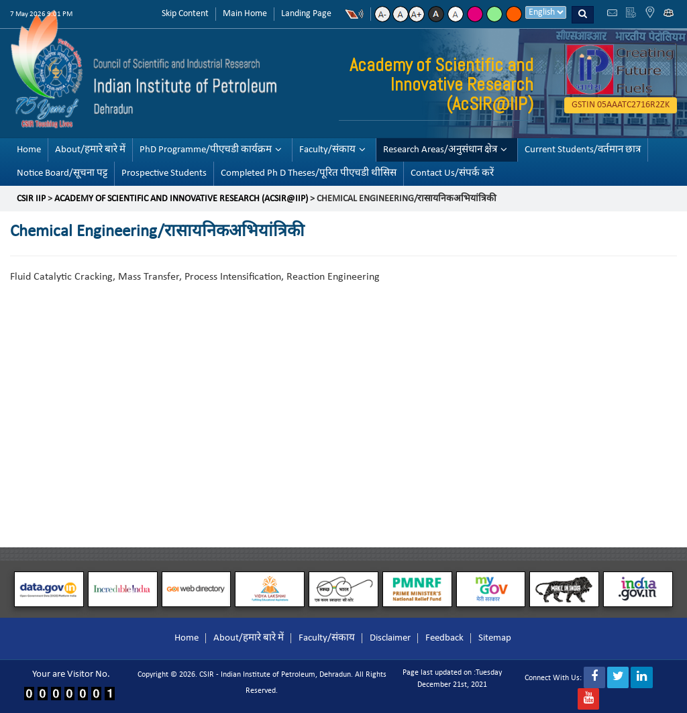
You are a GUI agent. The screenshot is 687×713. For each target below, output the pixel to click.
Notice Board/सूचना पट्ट (62, 173)
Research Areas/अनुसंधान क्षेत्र (440, 150)
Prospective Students (164, 173)
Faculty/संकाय (327, 150)
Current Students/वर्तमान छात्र (583, 150)
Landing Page (306, 14)
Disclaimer (390, 638)
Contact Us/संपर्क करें (452, 173)
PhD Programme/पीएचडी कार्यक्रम (206, 150)
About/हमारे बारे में (90, 150)
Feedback (444, 638)
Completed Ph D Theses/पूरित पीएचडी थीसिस (309, 173)
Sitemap (494, 638)
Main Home (245, 14)
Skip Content (185, 14)
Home (29, 150)
